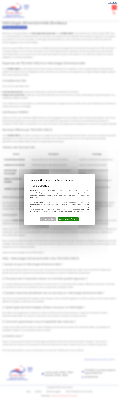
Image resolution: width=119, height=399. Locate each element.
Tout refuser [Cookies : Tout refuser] (112, 3)
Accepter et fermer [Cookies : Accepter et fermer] (68, 219)
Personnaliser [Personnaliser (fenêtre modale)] (48, 219)
